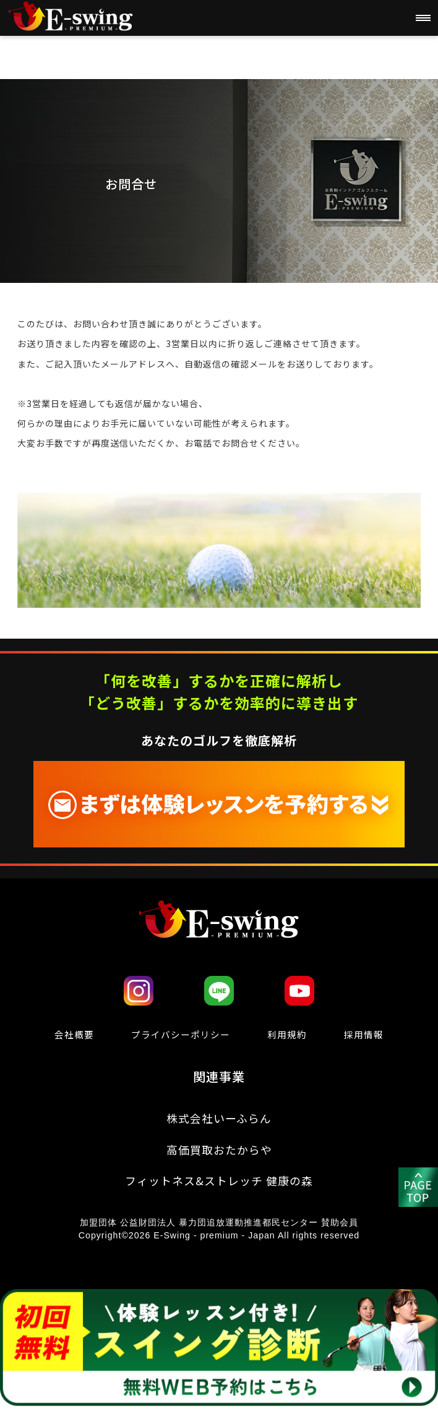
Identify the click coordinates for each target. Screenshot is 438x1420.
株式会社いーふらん (219, 1120)
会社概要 (73, 1034)
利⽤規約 (289, 1034)
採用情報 (365, 1034)
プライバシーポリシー (180, 1034)
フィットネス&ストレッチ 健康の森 (219, 1187)
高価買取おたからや (219, 1153)
